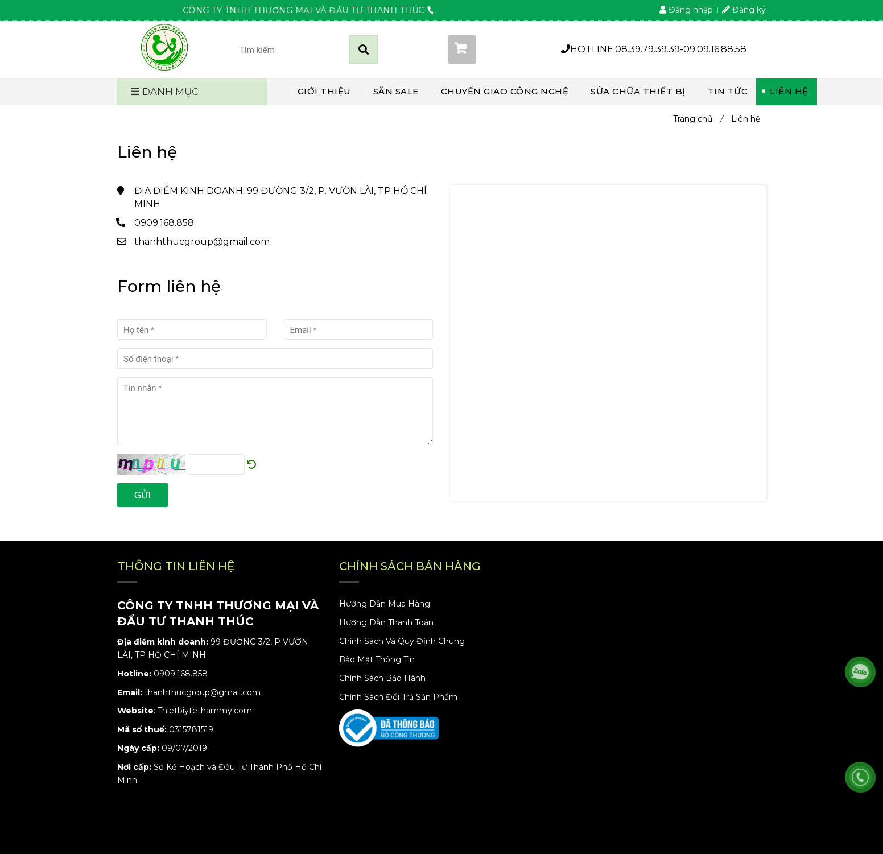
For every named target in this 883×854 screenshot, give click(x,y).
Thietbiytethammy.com (205, 711)
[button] (496, 49)
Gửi (142, 495)
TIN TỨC (728, 91)
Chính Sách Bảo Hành (382, 678)
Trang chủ (698, 119)
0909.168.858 (164, 222)
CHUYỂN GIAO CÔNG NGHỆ (505, 91)
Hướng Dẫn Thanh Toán (386, 622)
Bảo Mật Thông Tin (377, 659)
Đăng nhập (686, 10)
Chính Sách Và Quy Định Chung (402, 641)
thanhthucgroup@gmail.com (202, 241)
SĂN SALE (396, 91)
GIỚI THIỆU (324, 91)
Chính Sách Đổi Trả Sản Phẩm (398, 697)
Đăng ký (744, 10)
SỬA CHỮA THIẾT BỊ (638, 91)
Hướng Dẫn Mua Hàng (384, 604)
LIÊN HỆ (789, 91)
